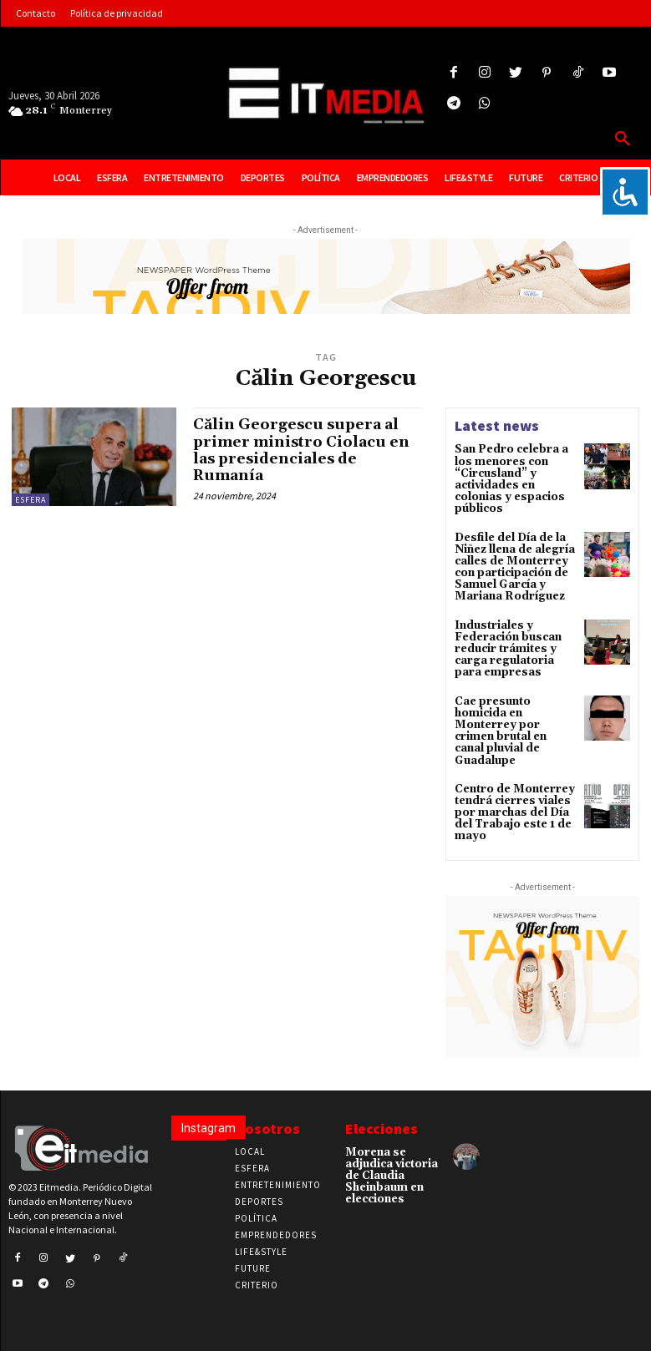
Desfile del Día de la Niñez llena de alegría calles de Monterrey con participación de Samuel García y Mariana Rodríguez (511, 561)
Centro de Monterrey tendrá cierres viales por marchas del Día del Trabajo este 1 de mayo (510, 784)
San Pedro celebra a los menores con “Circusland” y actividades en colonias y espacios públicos (508, 477)
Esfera (30, 499)
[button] (623, 139)
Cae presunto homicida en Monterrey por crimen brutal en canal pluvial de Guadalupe (513, 712)
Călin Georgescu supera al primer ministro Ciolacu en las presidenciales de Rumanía (304, 449)
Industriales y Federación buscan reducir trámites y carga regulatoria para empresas (505, 639)
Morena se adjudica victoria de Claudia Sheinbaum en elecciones (390, 1144)
